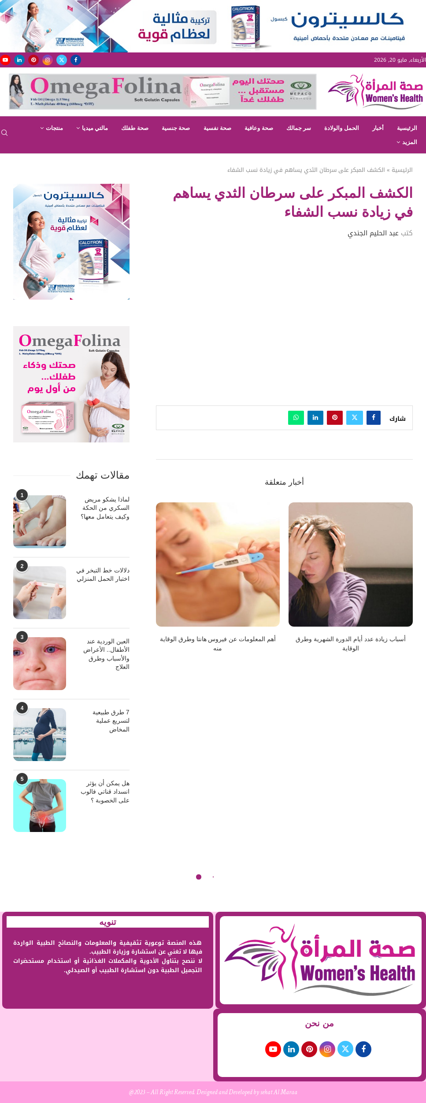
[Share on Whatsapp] (296, 418)
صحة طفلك (134, 128)
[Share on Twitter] (354, 418)
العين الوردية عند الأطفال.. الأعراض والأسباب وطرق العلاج (106, 654)
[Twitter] (61, 60)
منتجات (54, 128)
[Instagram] (47, 60)
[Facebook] (75, 60)
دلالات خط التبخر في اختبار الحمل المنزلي (103, 575)
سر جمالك (298, 128)
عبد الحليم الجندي (373, 233)
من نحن (319, 1023)
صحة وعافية (258, 128)
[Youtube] (5, 60)
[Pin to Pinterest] (335, 418)
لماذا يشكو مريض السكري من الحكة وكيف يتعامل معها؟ (105, 508)
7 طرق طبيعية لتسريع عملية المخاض (111, 721)
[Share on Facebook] (374, 418)
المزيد (409, 142)
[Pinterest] (33, 60)
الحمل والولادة (341, 128)
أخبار (378, 128)
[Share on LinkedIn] (315, 418)
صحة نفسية (218, 128)
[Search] (4, 135)
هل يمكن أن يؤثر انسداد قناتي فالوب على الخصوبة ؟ (105, 792)
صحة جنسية (176, 128)
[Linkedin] (19, 60)
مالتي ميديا (95, 128)
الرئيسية (407, 128)
